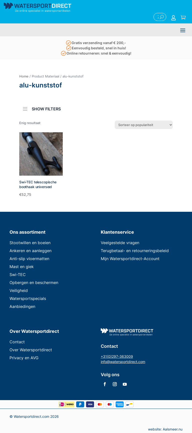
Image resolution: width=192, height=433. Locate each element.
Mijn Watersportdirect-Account (130, 258)
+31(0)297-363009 (117, 356)
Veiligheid (19, 290)
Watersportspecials (28, 298)
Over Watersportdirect (31, 349)
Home (23, 76)
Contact (17, 341)
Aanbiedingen (22, 306)
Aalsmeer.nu (172, 429)
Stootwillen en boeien (30, 242)
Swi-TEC (18, 274)
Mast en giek (22, 266)
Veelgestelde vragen (120, 242)
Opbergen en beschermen (34, 282)
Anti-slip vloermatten (29, 258)
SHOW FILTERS (42, 107)
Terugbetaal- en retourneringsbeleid (135, 250)
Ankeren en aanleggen (31, 250)
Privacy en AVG (24, 357)
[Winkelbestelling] (144, 125)
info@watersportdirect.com (123, 362)
